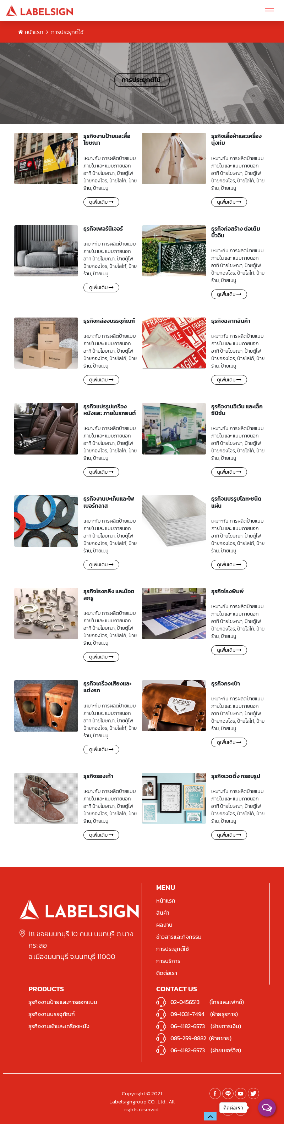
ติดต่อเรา (166, 973)
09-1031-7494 (187, 1014)
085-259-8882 (188, 1038)
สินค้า (162, 912)
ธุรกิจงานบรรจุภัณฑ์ (51, 1014)
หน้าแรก (30, 32)
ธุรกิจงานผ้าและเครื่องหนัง (58, 1026)
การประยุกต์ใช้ (172, 948)
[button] (210, 1116)
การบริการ (168, 961)
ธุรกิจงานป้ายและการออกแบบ (62, 1002)
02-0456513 (185, 1002)
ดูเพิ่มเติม (101, 202)
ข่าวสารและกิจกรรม (179, 936)
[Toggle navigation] (269, 10)
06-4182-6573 (187, 1026)
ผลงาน (164, 924)
